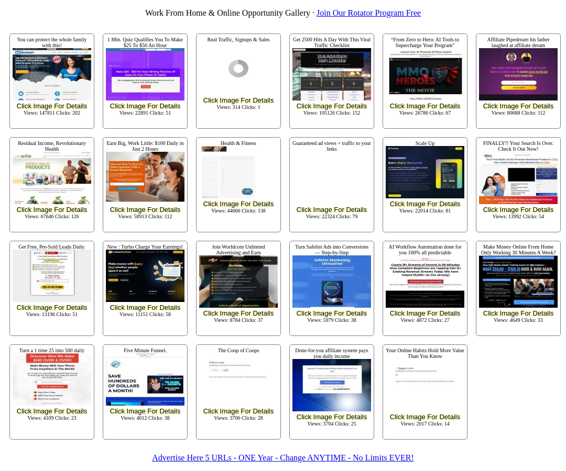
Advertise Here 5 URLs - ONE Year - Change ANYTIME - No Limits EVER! (282, 457)
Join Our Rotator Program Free (369, 12)
